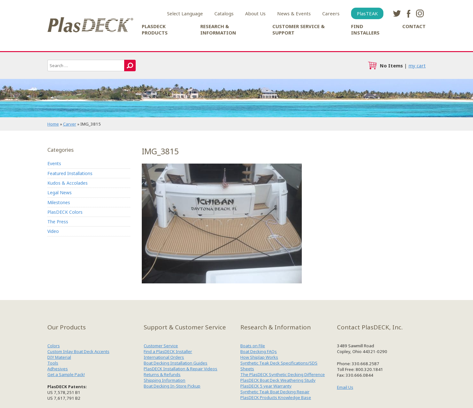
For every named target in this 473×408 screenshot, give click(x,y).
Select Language (185, 13)
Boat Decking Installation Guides (175, 363)
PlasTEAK (367, 13)
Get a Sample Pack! (66, 374)
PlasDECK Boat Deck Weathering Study (278, 380)
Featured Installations (69, 173)
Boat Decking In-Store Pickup (172, 386)
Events (54, 163)
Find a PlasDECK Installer (168, 351)
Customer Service (161, 346)
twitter (397, 13)
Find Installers (365, 29)
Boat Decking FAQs (258, 351)
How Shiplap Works (259, 357)
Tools (52, 363)
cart (372, 65)
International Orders (164, 357)
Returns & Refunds (162, 374)
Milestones (58, 202)
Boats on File (252, 346)
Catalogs (224, 13)
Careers (331, 13)
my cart (417, 65)
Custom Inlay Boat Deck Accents (78, 351)
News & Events (294, 13)
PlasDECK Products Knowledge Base (275, 397)
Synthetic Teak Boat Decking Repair (274, 392)
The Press (57, 222)
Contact (414, 26)
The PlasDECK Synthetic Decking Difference (282, 374)
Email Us (345, 387)
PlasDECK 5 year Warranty (266, 386)
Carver (69, 124)
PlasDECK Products (155, 29)
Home (53, 124)
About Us (255, 13)
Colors (53, 346)
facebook (408, 13)
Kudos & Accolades (67, 183)
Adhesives (57, 369)
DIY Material (59, 357)
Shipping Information (164, 380)
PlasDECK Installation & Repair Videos (180, 369)
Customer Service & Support (298, 29)
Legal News (59, 192)
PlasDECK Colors (65, 212)
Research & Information (218, 29)
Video (53, 231)
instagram (420, 13)
